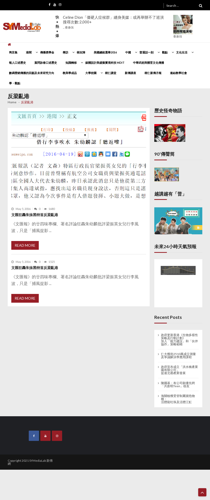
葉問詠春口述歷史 (45, 62)
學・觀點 (14, 83)
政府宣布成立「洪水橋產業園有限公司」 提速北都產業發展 (179, 370)
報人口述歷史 (17, 62)
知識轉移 (71, 62)
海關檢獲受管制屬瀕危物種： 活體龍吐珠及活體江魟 (178, 399)
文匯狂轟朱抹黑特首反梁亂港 (34, 214)
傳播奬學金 (47, 52)
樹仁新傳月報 (153, 73)
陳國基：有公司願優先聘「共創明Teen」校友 (178, 385)
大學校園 (91, 73)
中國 (128, 52)
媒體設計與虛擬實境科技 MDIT (105, 62)
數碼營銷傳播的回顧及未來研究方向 (31, 73)
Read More (25, 245)
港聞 (29, 52)
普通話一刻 (146, 52)
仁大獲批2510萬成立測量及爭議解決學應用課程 (178, 356)
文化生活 (181, 52)
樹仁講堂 (110, 73)
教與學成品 (70, 73)
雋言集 (13, 52)
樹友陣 (81, 52)
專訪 (65, 52)
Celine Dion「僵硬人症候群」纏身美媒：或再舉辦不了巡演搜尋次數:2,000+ (113, 22)
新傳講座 (130, 73)
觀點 (165, 52)
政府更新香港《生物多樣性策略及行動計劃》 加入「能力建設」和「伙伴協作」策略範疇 (179, 340)
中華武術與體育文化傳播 (148, 62)
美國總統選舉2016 (105, 52)
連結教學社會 (178, 73)
